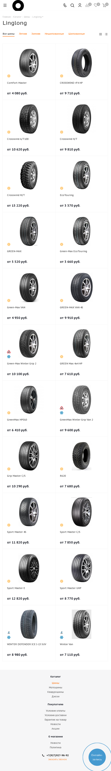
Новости (55, 724)
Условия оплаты (55, 710)
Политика (55, 747)
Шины (55, 683)
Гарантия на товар (55, 719)
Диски (55, 696)
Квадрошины (55, 692)
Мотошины (55, 687)
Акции (55, 728)
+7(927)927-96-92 (57, 755)
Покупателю (55, 704)
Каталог (55, 676)
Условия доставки (55, 715)
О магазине (55, 736)
